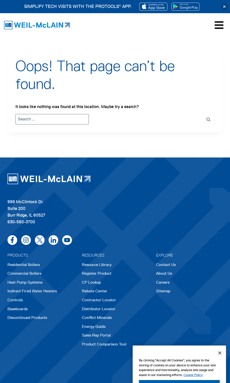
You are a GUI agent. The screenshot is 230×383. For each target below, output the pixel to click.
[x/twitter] (40, 240)
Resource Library (97, 264)
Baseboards (17, 308)
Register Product (97, 273)
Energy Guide (94, 326)
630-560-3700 (21, 221)
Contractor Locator (99, 300)
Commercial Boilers (24, 273)
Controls (15, 300)
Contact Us (166, 264)
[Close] (219, 361)
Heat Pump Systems (24, 282)
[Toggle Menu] (219, 25)
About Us (164, 273)
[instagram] (26, 240)
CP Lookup (91, 282)
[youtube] (67, 240)
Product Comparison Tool (104, 344)
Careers (163, 283)
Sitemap (163, 291)
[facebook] (12, 240)
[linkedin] (53, 240)
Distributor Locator (98, 308)
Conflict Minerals (97, 317)
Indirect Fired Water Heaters (32, 291)
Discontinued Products (27, 317)
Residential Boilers (23, 264)
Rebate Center (94, 291)
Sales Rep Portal (96, 335)
